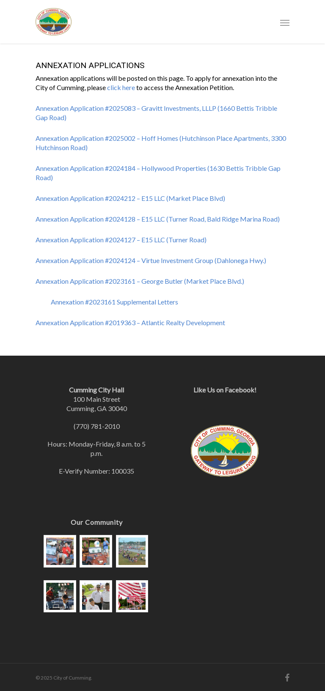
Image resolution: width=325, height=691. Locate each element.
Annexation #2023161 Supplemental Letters (114, 302)
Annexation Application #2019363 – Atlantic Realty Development (130, 322)
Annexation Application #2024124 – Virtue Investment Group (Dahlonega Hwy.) (151, 260)
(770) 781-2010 (97, 426)
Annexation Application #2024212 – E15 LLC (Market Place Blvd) (130, 198)
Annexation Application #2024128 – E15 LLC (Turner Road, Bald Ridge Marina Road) (158, 219)
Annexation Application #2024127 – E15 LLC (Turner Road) (121, 240)
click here (121, 87)
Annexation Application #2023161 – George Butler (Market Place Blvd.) (140, 281)
